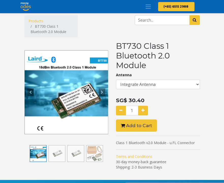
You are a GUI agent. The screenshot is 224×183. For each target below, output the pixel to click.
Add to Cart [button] (136, 125)
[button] (30, 92)
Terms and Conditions (134, 156)
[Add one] (143, 110)
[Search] (194, 20)
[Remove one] (121, 110)
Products (35, 21)
